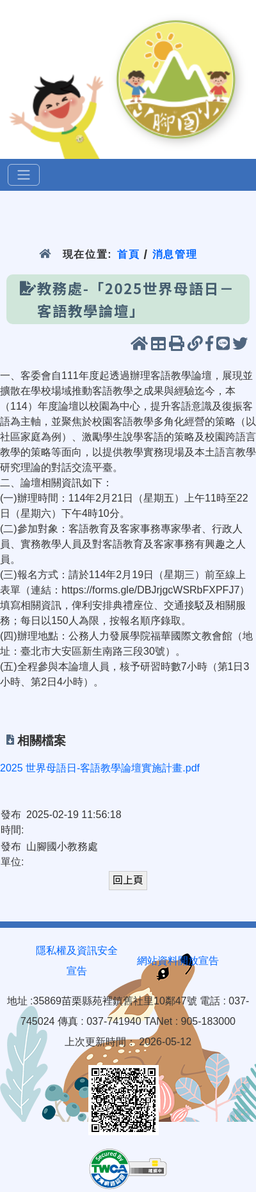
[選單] (24, 175)
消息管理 (175, 254)
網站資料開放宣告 (178, 960)
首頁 (128, 254)
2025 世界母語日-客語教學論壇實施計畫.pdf (100, 768)
